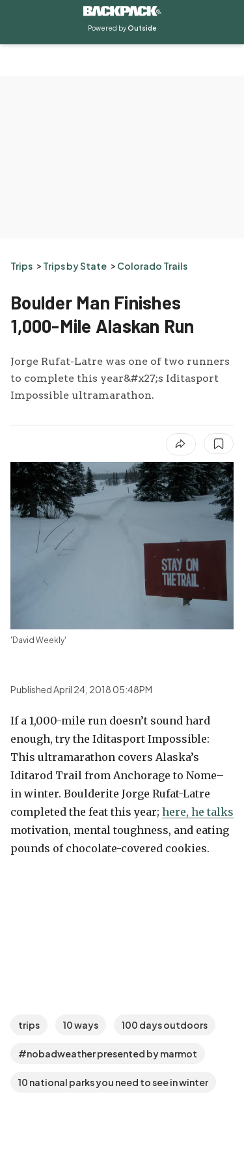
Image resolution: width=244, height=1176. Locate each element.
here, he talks (198, 811)
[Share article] (181, 444)
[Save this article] (219, 443)
